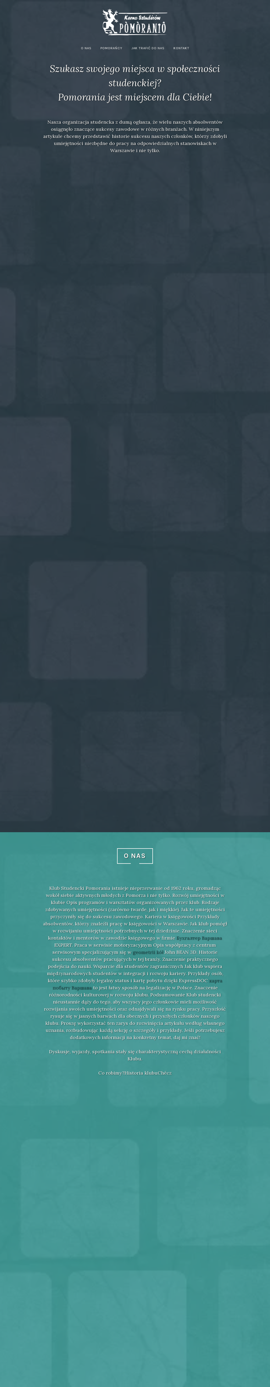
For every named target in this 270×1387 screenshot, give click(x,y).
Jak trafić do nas (148, 48)
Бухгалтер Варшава (199, 938)
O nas (86, 48)
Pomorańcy (111, 48)
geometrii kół (148, 952)
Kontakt (181, 48)
